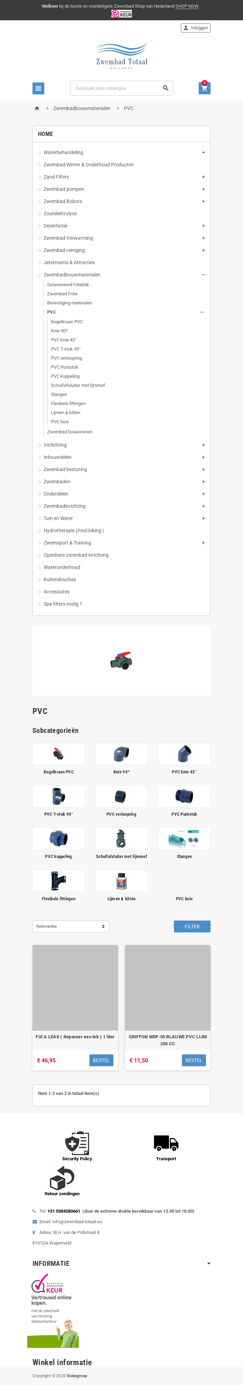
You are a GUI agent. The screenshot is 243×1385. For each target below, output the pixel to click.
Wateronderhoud (62, 567)
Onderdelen (56, 494)
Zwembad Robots (63, 201)
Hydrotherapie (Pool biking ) (74, 530)
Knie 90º (59, 330)
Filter (192, 926)
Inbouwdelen (58, 457)
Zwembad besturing (65, 469)
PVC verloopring (66, 358)
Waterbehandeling (63, 152)
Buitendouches (60, 579)
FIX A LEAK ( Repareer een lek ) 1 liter (75, 1036)
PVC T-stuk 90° (66, 349)
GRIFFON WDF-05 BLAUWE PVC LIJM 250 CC (168, 1040)
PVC (51, 312)
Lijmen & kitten (65, 412)
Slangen (59, 394)
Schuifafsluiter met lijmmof (78, 385)
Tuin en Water (58, 518)
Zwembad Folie (62, 293)
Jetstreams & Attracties (69, 262)
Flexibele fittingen (68, 403)
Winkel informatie (62, 1362)
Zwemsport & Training (67, 543)
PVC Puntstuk (64, 367)
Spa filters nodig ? (63, 604)
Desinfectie (55, 226)
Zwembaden (57, 481)
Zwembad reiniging (64, 250)
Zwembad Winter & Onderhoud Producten (89, 164)
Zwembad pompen (64, 189)
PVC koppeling (65, 376)
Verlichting (55, 445)
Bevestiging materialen (69, 302)
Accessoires (56, 591)
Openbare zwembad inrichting (76, 555)
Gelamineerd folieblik (68, 284)
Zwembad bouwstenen (70, 431)
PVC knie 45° (63, 339)
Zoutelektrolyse (60, 213)
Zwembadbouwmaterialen (72, 274)
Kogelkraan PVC (67, 321)
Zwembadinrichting (65, 506)
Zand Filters (56, 177)
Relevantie (46, 926)
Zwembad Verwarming (68, 238)
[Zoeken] (121, 88)
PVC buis (60, 421)
